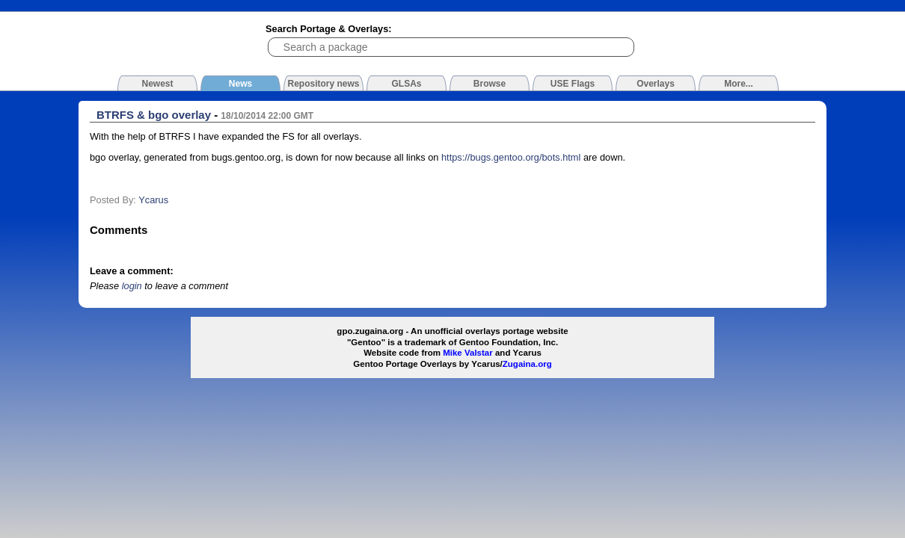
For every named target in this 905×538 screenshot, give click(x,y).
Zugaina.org (527, 363)
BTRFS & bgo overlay (153, 114)
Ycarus (153, 199)
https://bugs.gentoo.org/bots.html (510, 157)
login (132, 285)
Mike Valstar (468, 352)
